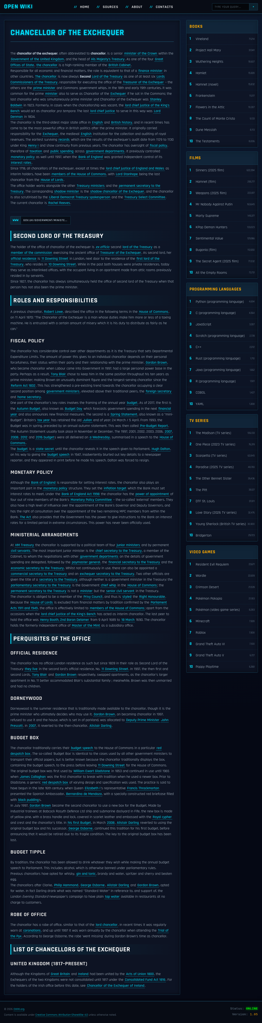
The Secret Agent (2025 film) (222, 261)
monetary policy (23, 157)
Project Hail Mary (222, 50)
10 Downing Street (62, 264)
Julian (87, 420)
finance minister (150, 71)
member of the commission (31, 252)
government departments (105, 151)
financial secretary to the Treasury (134, 562)
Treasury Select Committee (144, 197)
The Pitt (222, 490)
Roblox (222, 633)
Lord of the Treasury (107, 76)
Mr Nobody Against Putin (222, 204)
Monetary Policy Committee (91, 500)
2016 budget (45, 437)
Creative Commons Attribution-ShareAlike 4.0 (61, 1015)
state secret (45, 449)
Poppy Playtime (222, 667)
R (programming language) (222, 381)
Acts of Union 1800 (140, 974)
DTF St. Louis (222, 501)
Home (84, 7)
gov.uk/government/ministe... (39, 220)
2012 (24, 437)
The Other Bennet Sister (222, 478)
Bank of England (90, 157)
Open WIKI (18, 6)
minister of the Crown (140, 53)
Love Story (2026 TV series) (222, 513)
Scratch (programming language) (222, 336)
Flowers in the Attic (222, 107)
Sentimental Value (222, 238)
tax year (43, 420)
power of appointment (152, 494)
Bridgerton (222, 535)
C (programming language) (222, 313)
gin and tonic (86, 874)
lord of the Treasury (137, 247)
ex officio (102, 247)
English (97, 122)
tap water (112, 896)
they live (31, 669)
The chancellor (45, 76)
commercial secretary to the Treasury (39, 574)
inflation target (115, 488)
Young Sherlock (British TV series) (222, 524)
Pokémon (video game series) (222, 610)
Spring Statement (124, 414)
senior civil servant (120, 591)
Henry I (33, 145)
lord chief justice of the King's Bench (68, 614)
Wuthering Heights (222, 62)
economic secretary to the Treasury (37, 568)
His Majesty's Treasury (107, 59)
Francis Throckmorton (143, 788)
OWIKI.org (19, 1009)
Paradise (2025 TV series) (222, 467)
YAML (222, 404)
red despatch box (55, 782)
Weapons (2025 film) (222, 193)
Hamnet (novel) (222, 84)
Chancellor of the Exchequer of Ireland (115, 985)
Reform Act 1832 (23, 385)
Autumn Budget (28, 408)
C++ (222, 347)
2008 (14, 437)
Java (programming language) (222, 370)
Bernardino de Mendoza (84, 794)
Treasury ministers (91, 186)
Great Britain (60, 974)
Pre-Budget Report (154, 426)
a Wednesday (100, 437)
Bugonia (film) (222, 250)
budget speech (58, 454)
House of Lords (52, 180)
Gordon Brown (156, 362)
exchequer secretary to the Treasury (107, 574)
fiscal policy (158, 145)
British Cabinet (119, 65)
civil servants (20, 551)
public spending (61, 151)
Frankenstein (222, 96)
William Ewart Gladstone (91, 771)
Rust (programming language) (222, 358)
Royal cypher (162, 817)
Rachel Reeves (59, 203)
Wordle (222, 576)
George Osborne (81, 828)
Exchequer (118, 93)
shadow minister (66, 191)
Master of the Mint (86, 625)
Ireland (83, 974)
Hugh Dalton (161, 449)
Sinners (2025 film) (222, 170)
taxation (36, 151)
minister (51, 93)
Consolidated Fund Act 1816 (145, 979)
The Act (25, 517)
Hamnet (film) (222, 182)
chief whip (108, 585)
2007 (168, 431)
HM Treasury (24, 545)
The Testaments (222, 141)
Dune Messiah (222, 130)
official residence (23, 258)
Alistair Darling (100, 726)
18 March (127, 620)
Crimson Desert (222, 587)
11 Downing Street (55, 258)
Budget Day (73, 408)
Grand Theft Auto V (222, 655)
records (64, 139)
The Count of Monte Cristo (222, 118)
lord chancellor (106, 925)
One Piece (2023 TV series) (222, 444)
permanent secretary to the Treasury (38, 591)
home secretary (29, 397)
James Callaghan (33, 777)
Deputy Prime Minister (142, 720)
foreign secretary (158, 391)
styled (126, 596)
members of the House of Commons (79, 174)
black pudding (28, 800)
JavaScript (222, 324)
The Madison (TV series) (222, 433)
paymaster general (86, 562)
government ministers (62, 391)
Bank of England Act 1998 (80, 494)
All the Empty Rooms (222, 272)
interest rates (21, 162)
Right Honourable (152, 596)
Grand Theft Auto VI (222, 644)
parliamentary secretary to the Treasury (41, 585)
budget (132, 403)
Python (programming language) (222, 301)
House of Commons (153, 311)
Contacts (164, 7)
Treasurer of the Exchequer (143, 82)
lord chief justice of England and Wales (135, 168)
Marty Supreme (222, 216)
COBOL (222, 393)
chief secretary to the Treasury (119, 551)
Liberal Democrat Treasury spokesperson (79, 197)
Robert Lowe (53, 311)
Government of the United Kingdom (37, 59)
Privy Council (93, 596)
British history (121, 122)
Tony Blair (58, 374)
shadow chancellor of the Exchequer (117, 191)
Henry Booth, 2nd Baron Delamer (64, 620)
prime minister (44, 88)
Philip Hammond (66, 885)
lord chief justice (102, 111)
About (137, 7)
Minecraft (222, 621)
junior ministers (128, 545)
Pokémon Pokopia (222, 598)
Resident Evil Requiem (222, 564)
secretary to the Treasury (58, 579)
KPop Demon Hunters (222, 227)
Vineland (222, 39)
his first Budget (79, 822)
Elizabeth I (92, 788)
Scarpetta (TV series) (222, 456)
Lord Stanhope (127, 174)
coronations (32, 930)
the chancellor (46, 65)
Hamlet (222, 73)
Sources (110, 7)
